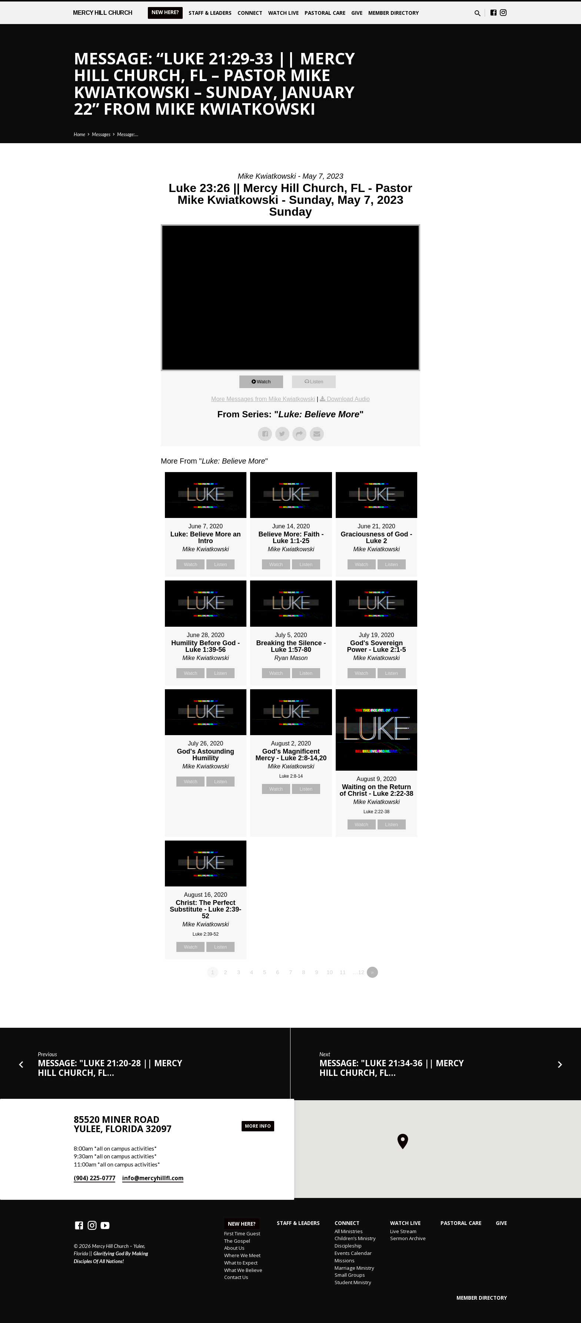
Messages (101, 134)
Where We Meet (242, 1255)
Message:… (127, 134)
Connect (250, 12)
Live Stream (403, 1231)
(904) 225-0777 (94, 1178)
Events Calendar (353, 1253)
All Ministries (349, 1231)
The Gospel (237, 1241)
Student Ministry (353, 1282)
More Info (255, 1125)
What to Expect (241, 1262)
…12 (359, 972)
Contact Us (236, 1277)
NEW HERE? (165, 12)
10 (329, 972)
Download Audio (348, 399)
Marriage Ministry (354, 1268)
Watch (267, 381)
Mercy (102, 13)
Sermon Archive (408, 1238)
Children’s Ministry (355, 1238)
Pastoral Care (325, 12)
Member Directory (393, 12)
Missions (345, 1260)
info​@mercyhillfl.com (152, 1178)
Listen (320, 381)
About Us (234, 1248)
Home (79, 134)
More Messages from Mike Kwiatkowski (263, 399)
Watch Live (283, 12)
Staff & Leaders (210, 12)
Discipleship (348, 1245)
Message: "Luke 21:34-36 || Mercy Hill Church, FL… (391, 1067)
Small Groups (350, 1275)
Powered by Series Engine (392, 992)
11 (342, 972)
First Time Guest (242, 1233)
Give (356, 12)
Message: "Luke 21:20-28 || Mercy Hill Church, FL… (110, 1067)
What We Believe (243, 1270)
